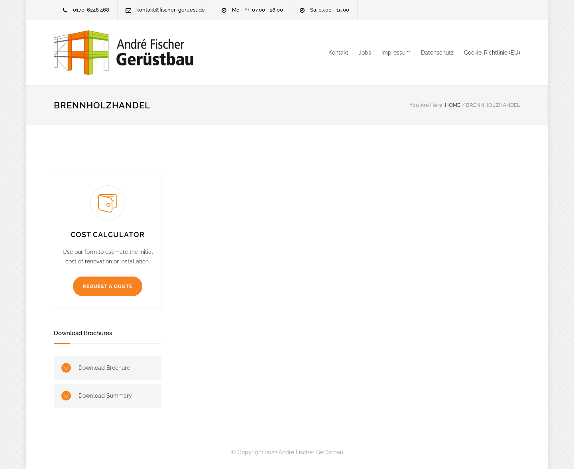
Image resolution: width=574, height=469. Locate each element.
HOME (452, 105)
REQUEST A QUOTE (107, 286)
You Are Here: (426, 105)
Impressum (396, 52)
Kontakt (338, 52)
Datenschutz (437, 52)
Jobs (365, 52)
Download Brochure (104, 368)
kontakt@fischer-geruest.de (170, 10)
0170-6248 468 (91, 10)
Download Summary (105, 395)
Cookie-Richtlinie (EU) (492, 52)
